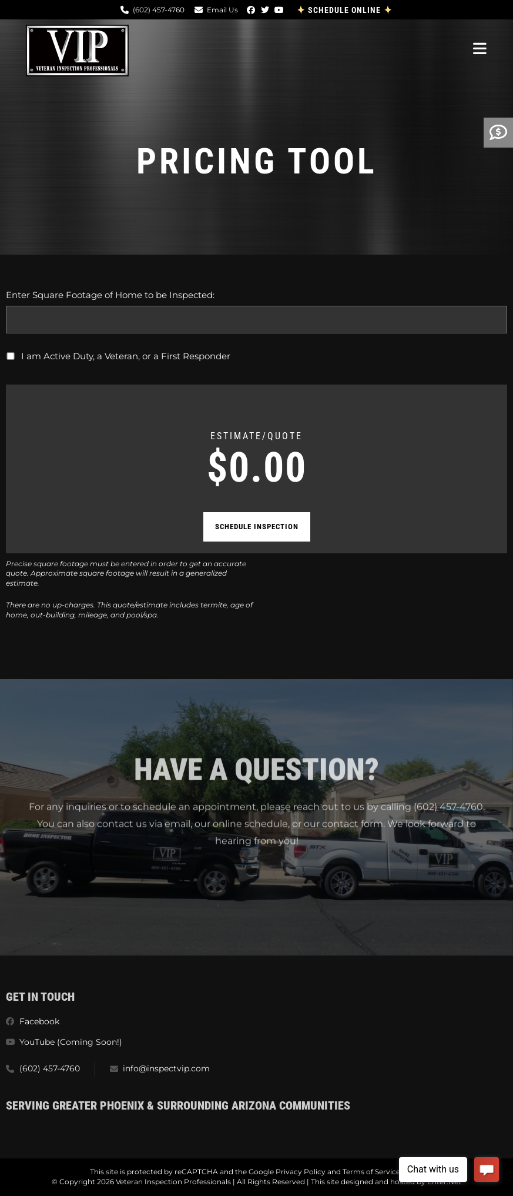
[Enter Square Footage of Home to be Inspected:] (256, 319)
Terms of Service (371, 1171)
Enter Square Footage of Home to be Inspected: (110, 294)
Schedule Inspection (257, 526)
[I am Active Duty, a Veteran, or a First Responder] (10, 356)
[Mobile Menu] (480, 48)
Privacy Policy (301, 1171)
